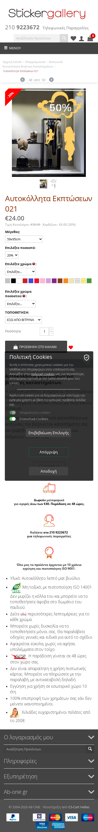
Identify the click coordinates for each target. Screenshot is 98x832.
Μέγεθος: (12, 231)
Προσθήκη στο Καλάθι (38, 346)
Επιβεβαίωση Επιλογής (48, 432)
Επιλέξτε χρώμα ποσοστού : (18, 294)
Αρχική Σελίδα (12, 62)
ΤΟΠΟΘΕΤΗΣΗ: (17, 312)
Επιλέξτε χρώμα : (20, 264)
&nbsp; (78, 347)
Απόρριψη (49, 451)
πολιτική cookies (43, 374)
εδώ (24, 614)
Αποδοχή (49, 471)
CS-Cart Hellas (78, 807)
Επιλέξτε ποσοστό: (20, 247)
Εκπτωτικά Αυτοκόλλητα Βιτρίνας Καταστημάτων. (33, 64)
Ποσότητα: (13, 331)
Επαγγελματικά (35, 62)
